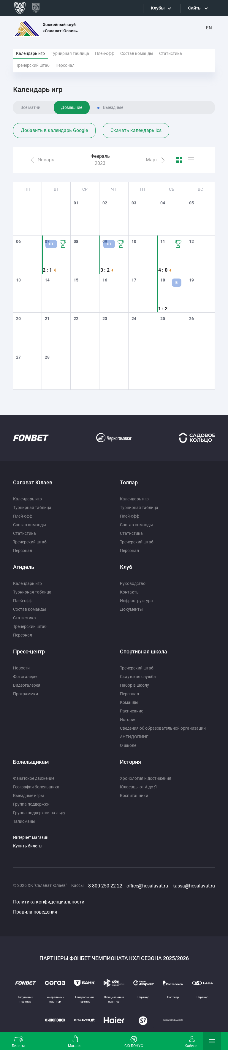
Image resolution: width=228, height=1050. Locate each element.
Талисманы (24, 821)
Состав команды (136, 53)
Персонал (65, 65)
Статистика (170, 53)
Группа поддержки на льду (39, 812)
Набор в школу (134, 685)
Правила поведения (35, 912)
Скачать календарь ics (136, 130)
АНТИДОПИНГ (134, 736)
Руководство (132, 583)
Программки (25, 693)
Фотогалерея (26, 676)
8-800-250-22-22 (105, 886)
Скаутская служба (138, 676)
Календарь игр (30, 53)
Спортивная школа (143, 651)
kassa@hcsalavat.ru (193, 886)
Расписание (131, 711)
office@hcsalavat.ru (147, 886)
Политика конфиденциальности (48, 902)
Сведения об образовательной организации (163, 728)
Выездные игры (28, 795)
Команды (129, 702)
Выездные (113, 107)
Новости (21, 668)
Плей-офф (104, 53)
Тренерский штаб (33, 65)
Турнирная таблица (70, 53)
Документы (131, 609)
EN (209, 28)
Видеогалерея (26, 685)
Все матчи (30, 107)
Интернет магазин (30, 837)
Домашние (71, 107)
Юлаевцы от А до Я (138, 787)
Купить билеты (27, 846)
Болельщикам (31, 762)
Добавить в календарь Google (54, 130)
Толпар (129, 482)
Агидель (23, 567)
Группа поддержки (31, 804)
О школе (128, 745)
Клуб (126, 567)
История (128, 719)
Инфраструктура (136, 600)
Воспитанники (134, 795)
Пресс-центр (29, 651)
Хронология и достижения (145, 778)
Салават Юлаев (32, 482)
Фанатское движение (33, 778)
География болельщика (36, 787)
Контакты (130, 592)
